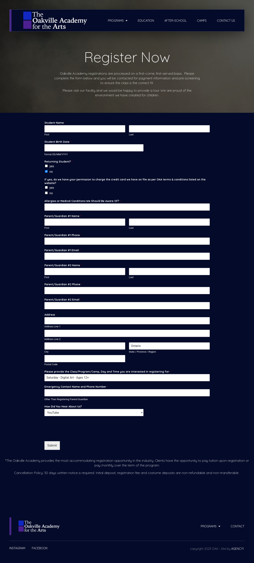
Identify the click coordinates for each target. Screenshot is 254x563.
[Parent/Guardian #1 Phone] (127, 241)
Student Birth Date (57, 141)
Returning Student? (58, 161)
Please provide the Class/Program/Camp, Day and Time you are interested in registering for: (107, 371)
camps (202, 20)
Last (131, 134)
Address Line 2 (52, 339)
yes (52, 166)
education (146, 20)
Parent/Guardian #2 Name (63, 265)
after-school (175, 20)
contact (237, 526)
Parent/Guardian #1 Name (62, 216)
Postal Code (51, 364)
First (46, 134)
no (51, 171)
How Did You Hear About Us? (63, 406)
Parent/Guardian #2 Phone (63, 284)
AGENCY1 (237, 549)
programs (117, 20)
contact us (226, 20)
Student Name (54, 122)
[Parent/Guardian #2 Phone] (127, 290)
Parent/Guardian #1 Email (62, 250)
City (46, 351)
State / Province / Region (142, 351)
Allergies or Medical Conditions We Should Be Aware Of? (82, 201)
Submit (52, 445)
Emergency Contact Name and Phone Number (76, 386)
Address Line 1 (52, 326)
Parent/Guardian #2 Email (62, 299)
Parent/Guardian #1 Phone (62, 235)
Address (50, 314)
